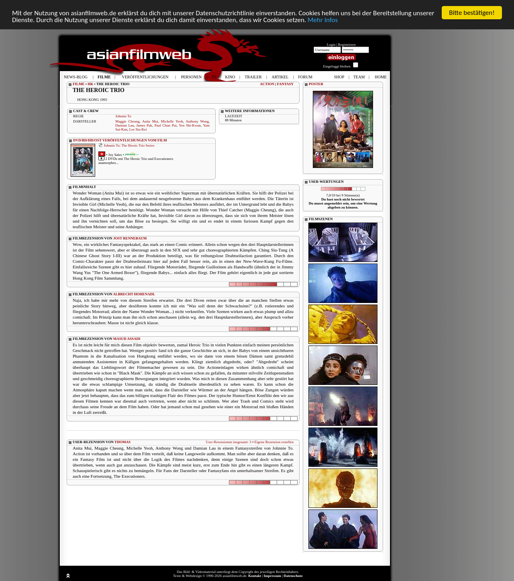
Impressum (272, 576)
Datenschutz (293, 576)
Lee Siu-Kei (138, 129)
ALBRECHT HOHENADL (134, 294)
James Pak (144, 125)
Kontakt (254, 576)
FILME (79, 84)
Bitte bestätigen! (472, 12)
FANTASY (285, 84)
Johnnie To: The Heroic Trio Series (129, 145)
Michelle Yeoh (172, 121)
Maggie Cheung (127, 121)
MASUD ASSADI (127, 339)
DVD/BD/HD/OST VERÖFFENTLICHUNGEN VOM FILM (120, 140)
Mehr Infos (323, 20)
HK (90, 84)
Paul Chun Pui (166, 125)
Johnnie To (123, 116)
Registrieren (347, 45)
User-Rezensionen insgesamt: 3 (228, 442)
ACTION (267, 84)
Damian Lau (124, 125)
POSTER (316, 84)
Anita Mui (150, 121)
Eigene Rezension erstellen (274, 442)
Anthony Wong (197, 121)
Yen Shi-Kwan (189, 125)
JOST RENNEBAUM (130, 238)
